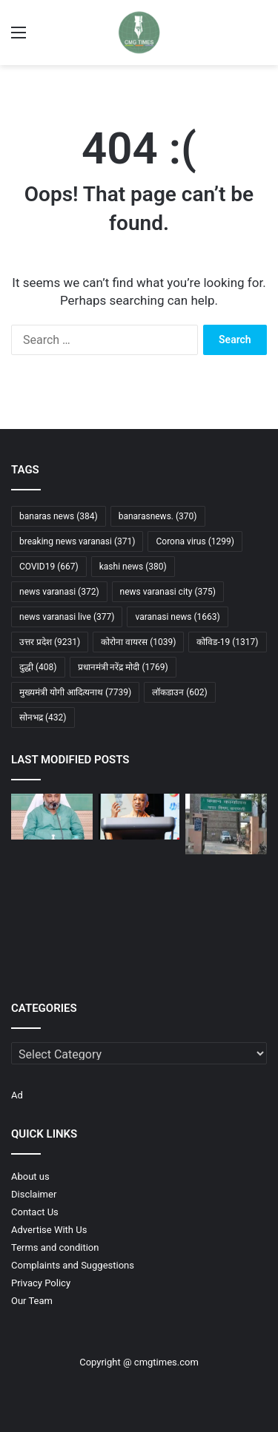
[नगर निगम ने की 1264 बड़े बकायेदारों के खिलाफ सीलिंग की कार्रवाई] (226, 824)
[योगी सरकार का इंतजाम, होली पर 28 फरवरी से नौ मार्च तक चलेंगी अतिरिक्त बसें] (52, 817)
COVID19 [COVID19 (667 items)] (49, 566)
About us (30, 1176)
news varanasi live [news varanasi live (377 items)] (66, 617)
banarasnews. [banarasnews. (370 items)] (158, 516)
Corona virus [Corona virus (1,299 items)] (195, 541)
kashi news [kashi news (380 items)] (133, 566)
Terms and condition (55, 1247)
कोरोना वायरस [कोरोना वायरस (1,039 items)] (138, 642)
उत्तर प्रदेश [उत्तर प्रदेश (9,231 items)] (49, 642)
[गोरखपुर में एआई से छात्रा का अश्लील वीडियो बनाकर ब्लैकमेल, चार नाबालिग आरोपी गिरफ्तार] (226, 890)
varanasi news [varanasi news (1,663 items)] (177, 617)
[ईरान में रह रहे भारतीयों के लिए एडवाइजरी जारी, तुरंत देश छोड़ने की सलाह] (226, 950)
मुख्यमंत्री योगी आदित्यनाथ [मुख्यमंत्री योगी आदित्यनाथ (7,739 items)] (75, 692)
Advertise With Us (49, 1229)
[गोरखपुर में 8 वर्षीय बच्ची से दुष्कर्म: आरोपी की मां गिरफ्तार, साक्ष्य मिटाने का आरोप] (139, 886)
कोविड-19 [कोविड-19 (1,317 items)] (227, 642)
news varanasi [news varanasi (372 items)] (59, 592)
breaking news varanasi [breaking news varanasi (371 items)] (77, 541)
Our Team (32, 1300)
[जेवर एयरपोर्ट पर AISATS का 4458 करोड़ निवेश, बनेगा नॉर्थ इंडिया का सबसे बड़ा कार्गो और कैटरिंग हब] (52, 883)
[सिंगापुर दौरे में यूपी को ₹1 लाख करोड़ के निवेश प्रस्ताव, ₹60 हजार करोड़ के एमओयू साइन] (139, 817)
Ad (17, 1095)
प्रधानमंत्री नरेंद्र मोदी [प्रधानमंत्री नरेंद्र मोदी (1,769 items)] (123, 667)
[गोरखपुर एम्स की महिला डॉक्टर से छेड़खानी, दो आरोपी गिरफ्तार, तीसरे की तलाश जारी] (52, 950)
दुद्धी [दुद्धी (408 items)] (38, 667)
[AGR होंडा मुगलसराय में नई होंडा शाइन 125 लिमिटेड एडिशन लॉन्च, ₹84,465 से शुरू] (139, 950)
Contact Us (35, 1211)
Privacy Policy (40, 1283)
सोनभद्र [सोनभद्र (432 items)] (43, 717)
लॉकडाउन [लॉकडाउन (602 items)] (180, 692)
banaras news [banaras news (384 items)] (58, 516)
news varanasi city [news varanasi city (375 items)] (168, 592)
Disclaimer (33, 1194)
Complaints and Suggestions (72, 1265)
